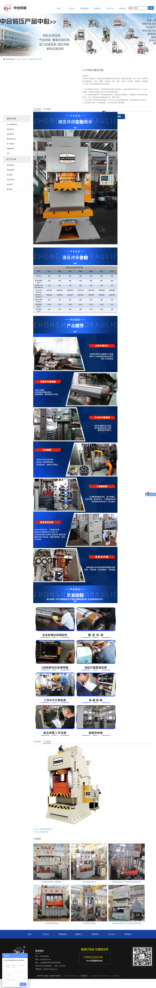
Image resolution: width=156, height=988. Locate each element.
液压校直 (10, 198)
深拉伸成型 (10, 179)
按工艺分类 (11, 168)
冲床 (39, 59)
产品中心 (71, 8)
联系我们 (122, 8)
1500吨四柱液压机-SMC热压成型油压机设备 (126, 932)
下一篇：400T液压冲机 (41, 841)
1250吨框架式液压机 (89, 932)
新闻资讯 (97, 8)
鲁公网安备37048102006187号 (100, 985)
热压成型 (10, 184)
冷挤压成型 (10, 189)
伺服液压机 (10, 157)
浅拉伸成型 (10, 174)
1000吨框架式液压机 (51, 932)
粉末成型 (10, 193)
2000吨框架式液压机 (89, 891)
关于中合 (110, 8)
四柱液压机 (10, 138)
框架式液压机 (11, 148)
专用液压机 (84, 8)
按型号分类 (33, 59)
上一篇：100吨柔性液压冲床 (42, 838)
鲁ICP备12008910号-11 (71, 985)
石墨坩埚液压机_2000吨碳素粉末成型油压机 (126, 891)
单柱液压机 (10, 143)
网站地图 (116, 985)
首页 (59, 8)
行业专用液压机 (12, 133)
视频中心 (78, 943)
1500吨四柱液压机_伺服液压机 (51, 891)
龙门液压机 (10, 153)
